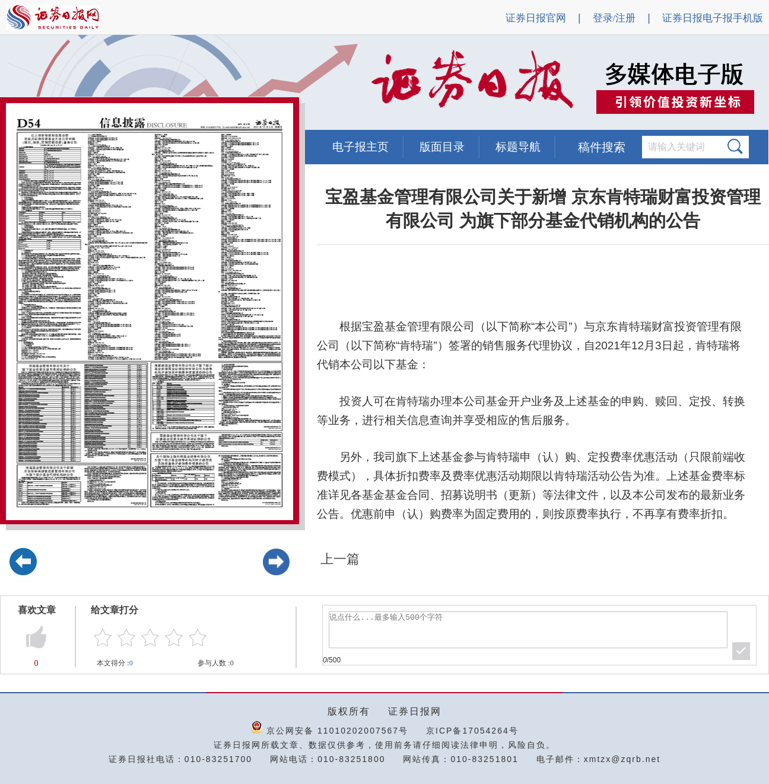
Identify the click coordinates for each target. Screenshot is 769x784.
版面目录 (442, 147)
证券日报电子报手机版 (712, 18)
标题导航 (518, 147)
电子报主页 (360, 147)
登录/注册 (614, 18)
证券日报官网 (536, 18)
